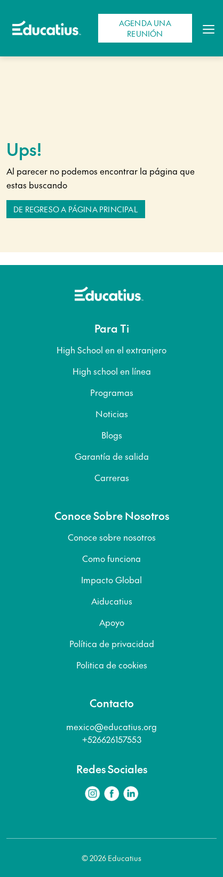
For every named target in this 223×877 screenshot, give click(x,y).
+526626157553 (111, 739)
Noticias (111, 413)
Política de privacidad (111, 643)
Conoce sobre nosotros (112, 537)
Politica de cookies (111, 665)
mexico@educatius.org (111, 726)
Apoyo (111, 622)
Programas (111, 392)
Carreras (111, 477)
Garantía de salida (112, 456)
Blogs (111, 435)
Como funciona (111, 558)
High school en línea (112, 371)
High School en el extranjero (111, 349)
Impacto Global (111, 579)
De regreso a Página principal (75, 209)
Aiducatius (111, 601)
